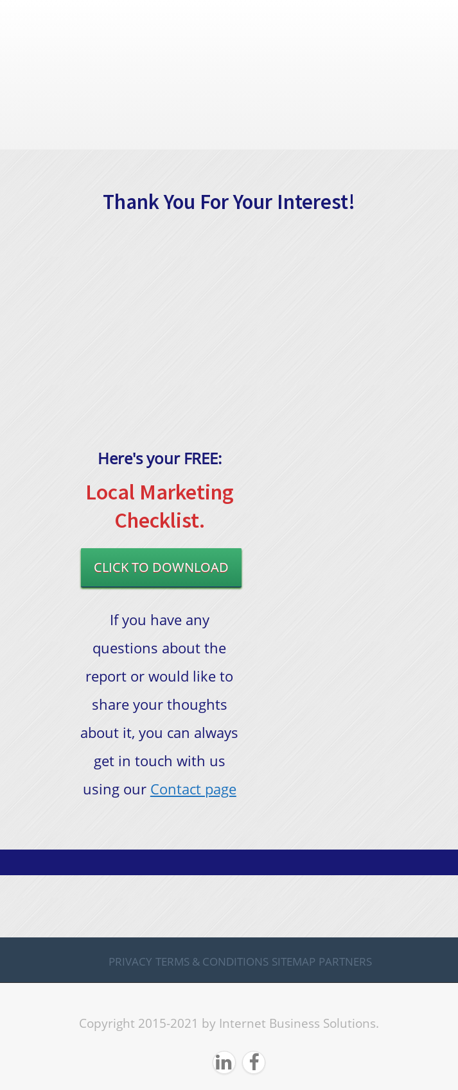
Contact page (193, 788)
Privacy (130, 961)
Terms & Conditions (212, 961)
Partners (345, 961)
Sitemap (293, 961)
